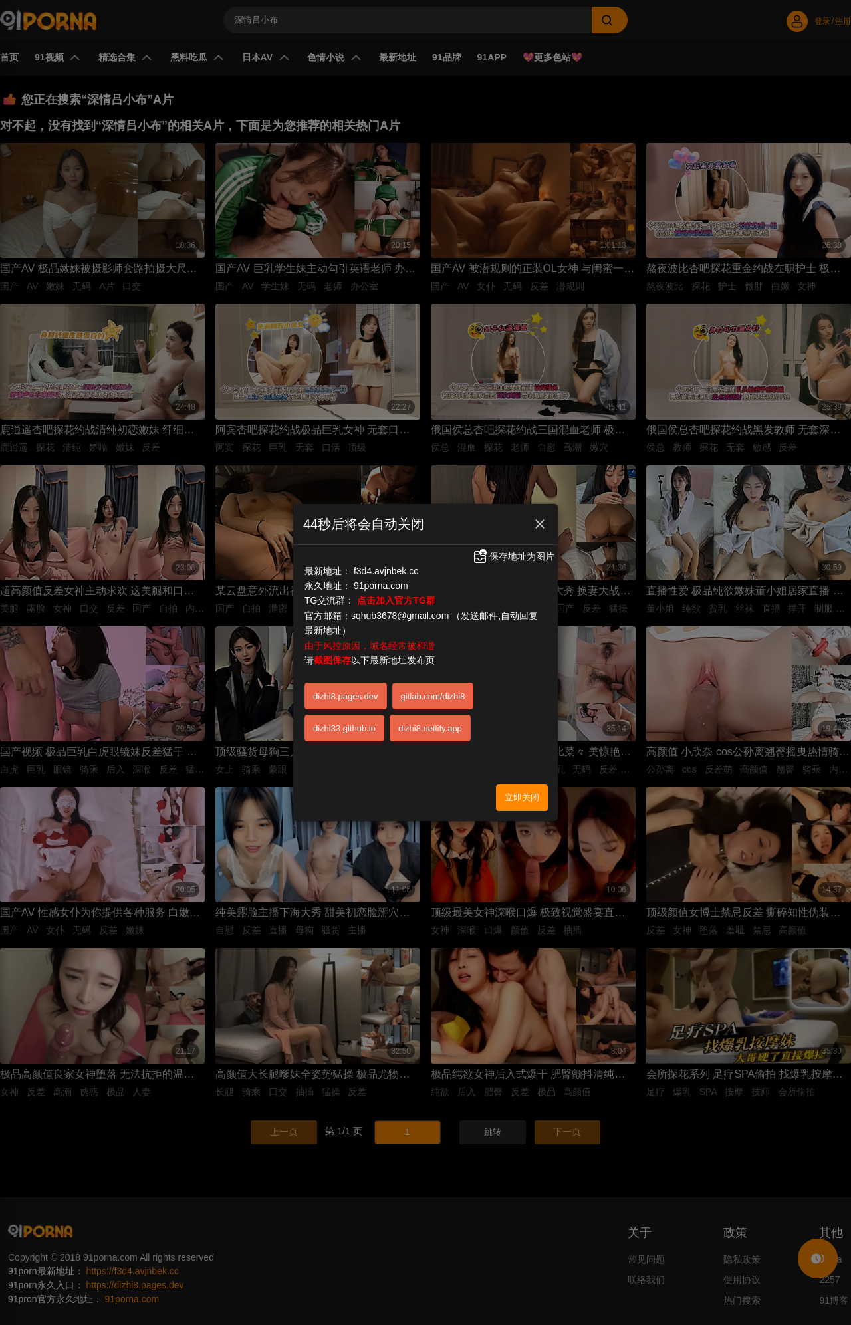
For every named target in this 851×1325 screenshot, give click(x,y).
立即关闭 (522, 785)
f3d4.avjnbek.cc (386, 558)
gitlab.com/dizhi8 (433, 684)
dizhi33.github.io (344, 716)
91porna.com (381, 573)
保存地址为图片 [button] (513, 544)
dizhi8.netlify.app (430, 716)
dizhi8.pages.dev (345, 684)
